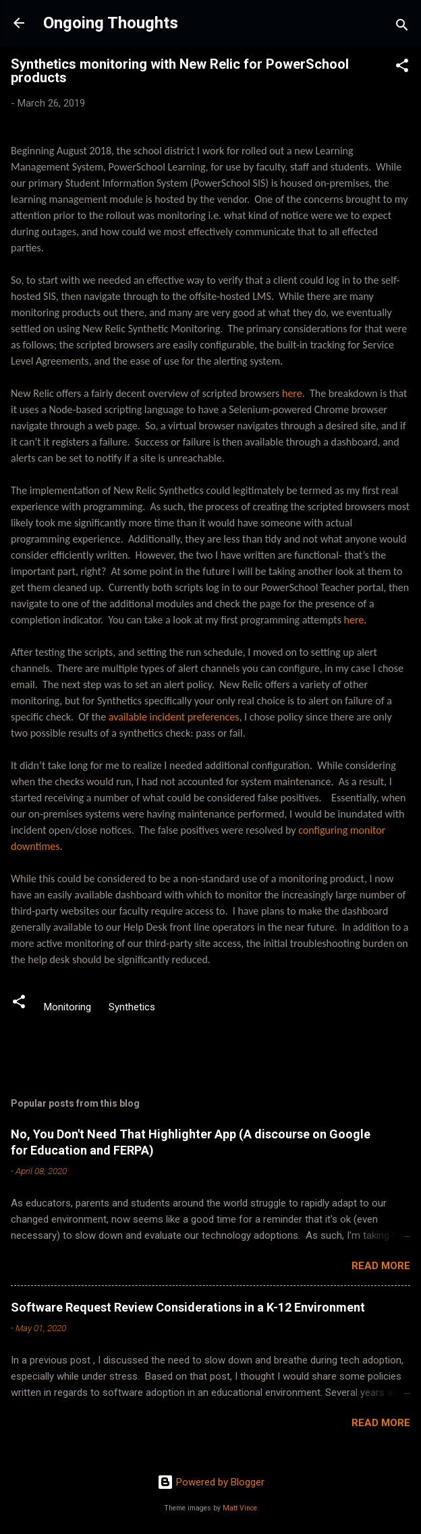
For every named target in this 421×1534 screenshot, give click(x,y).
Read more (381, 1266)
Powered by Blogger (210, 1482)
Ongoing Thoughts (110, 22)
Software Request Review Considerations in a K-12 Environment (188, 1307)
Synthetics (132, 1007)
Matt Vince (240, 1508)
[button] (402, 67)
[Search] (402, 27)
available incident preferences (174, 716)
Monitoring (67, 1007)
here (292, 393)
